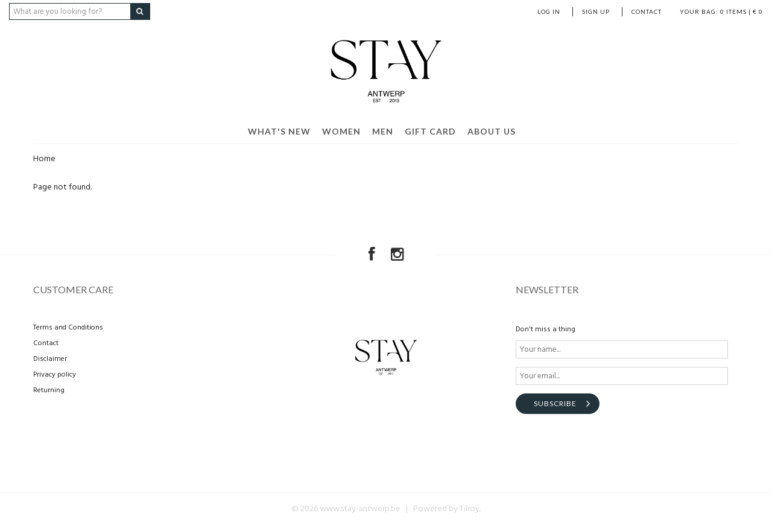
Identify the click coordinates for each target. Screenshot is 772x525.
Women (341, 131)
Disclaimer (50, 359)
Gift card (430, 131)
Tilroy (469, 509)
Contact (646, 11)
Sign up (596, 11)
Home (44, 159)
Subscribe (555, 403)
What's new (279, 131)
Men (382, 131)
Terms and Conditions (68, 328)
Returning (49, 390)
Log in (548, 11)
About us (491, 131)
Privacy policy (54, 375)
